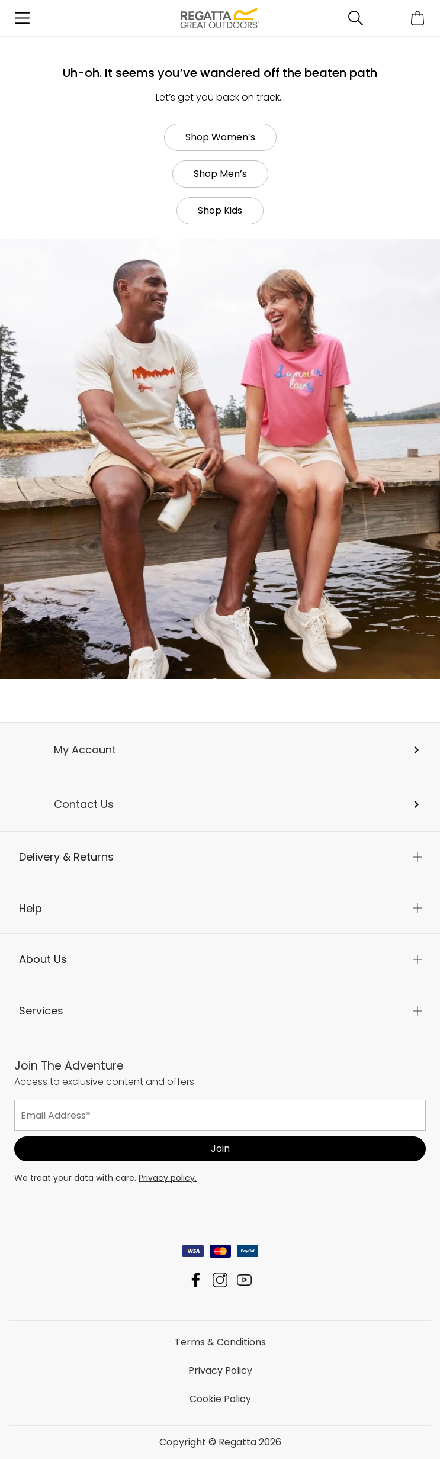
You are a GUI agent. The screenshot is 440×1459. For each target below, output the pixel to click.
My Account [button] (85, 749)
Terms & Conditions (220, 1342)
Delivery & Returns (66, 856)
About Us (43, 959)
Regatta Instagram (220, 1280)
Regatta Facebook (195, 1280)
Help (30, 908)
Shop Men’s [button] (220, 174)
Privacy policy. (168, 1178)
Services (41, 1010)
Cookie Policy (220, 1399)
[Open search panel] (355, 18)
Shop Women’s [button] (220, 137)
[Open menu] (22, 18)
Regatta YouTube (244, 1280)
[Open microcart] (417, 18)
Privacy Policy (220, 1370)
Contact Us (84, 804)
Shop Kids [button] (220, 210)
